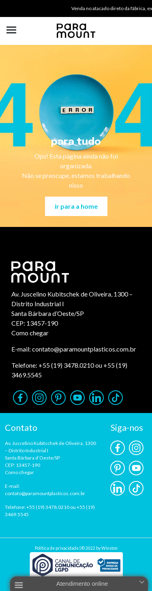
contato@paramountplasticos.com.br (84, 349)
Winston (109, 548)
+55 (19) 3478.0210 (66, 365)
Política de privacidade (57, 548)
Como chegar (30, 333)
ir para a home (76, 206)
